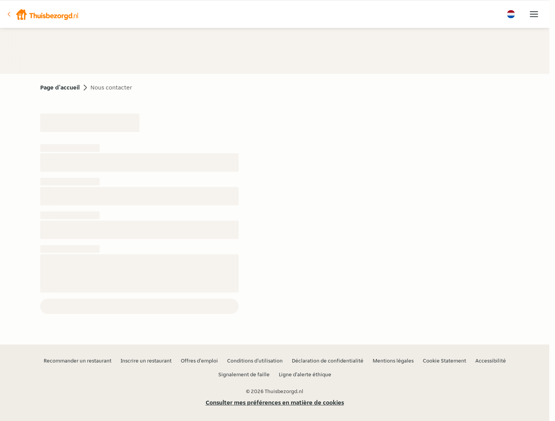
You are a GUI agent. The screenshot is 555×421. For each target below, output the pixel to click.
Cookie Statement (444, 360)
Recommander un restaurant (77, 360)
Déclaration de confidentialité (327, 360)
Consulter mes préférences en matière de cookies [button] (275, 402)
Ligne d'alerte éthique (305, 374)
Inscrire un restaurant (146, 360)
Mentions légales (393, 360)
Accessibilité (490, 360)
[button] (42, 14)
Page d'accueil (60, 87)
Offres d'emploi (199, 360)
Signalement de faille (244, 374)
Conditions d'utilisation (255, 360)
